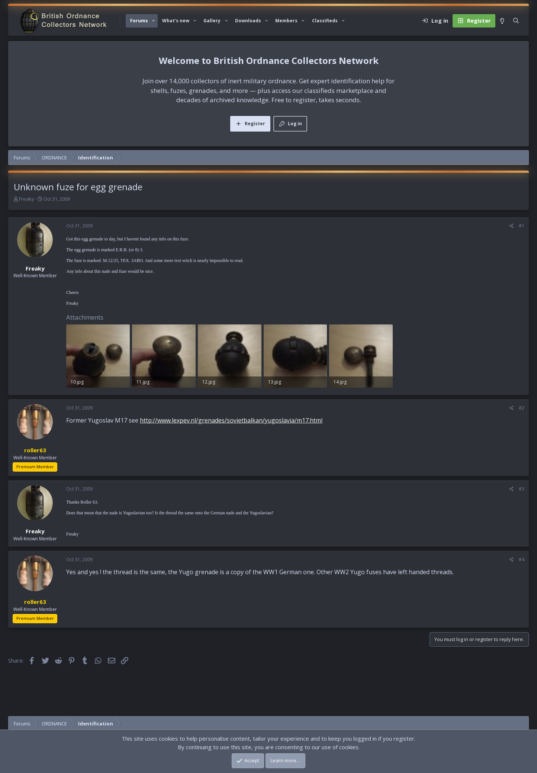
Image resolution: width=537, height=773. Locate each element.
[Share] (511, 225)
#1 (521, 226)
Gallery (212, 20)
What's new (175, 20)
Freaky (26, 198)
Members (286, 20)
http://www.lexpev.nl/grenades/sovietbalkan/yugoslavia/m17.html (231, 420)
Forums (139, 20)
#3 (521, 489)
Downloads (248, 20)
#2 (521, 408)
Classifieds (325, 20)
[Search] (516, 21)
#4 (521, 559)
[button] (153, 21)
